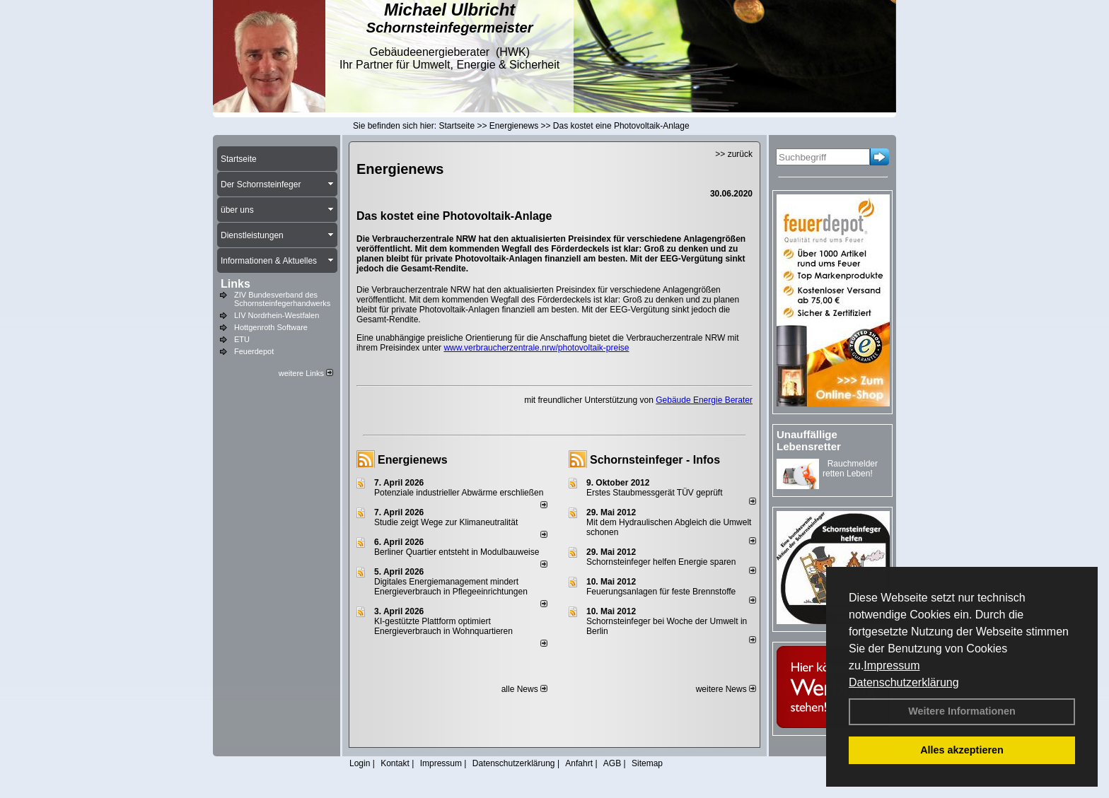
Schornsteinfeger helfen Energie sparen (661, 562)
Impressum (891, 665)
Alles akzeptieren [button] (962, 750)
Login (359, 763)
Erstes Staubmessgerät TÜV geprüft (654, 493)
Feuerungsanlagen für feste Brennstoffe (661, 592)
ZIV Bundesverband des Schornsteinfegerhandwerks (282, 299)
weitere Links (306, 373)
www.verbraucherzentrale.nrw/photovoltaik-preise (536, 348)
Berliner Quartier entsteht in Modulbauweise (456, 552)
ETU (242, 339)
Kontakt (395, 763)
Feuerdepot (254, 351)
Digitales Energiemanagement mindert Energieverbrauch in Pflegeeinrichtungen (451, 587)
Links (235, 284)
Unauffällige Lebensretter (809, 440)
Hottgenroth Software (271, 327)
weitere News (726, 689)
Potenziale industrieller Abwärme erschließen (458, 493)
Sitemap (647, 763)
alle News (524, 689)
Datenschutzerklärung (904, 682)
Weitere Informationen (962, 711)
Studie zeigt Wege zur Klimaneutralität (446, 522)
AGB (612, 763)
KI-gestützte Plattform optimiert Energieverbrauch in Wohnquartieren (443, 626)
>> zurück (734, 154)
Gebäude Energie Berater (704, 400)
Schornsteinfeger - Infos (655, 460)
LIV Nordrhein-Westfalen (276, 315)
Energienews (413, 460)
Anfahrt (579, 763)
